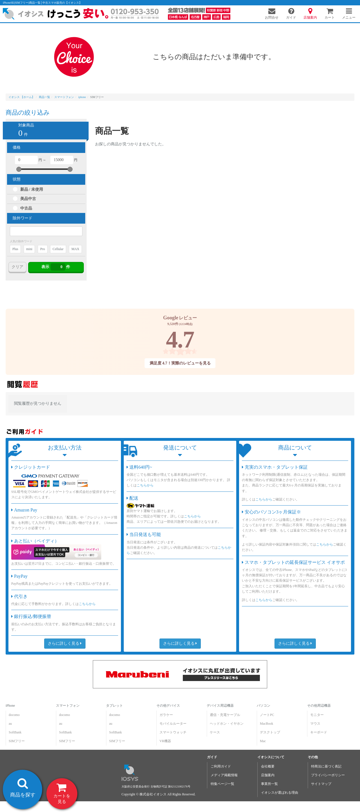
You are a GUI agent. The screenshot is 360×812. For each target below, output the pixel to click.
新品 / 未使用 (31, 189)
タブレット (114, 706)
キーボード (318, 732)
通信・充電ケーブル (225, 715)
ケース (215, 732)
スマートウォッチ (172, 732)
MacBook (266, 724)
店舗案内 (267, 775)
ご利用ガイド (221, 766)
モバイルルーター (172, 724)
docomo (14, 715)
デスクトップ (270, 732)
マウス (315, 724)
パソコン (263, 706)
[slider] (18, 169)
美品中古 (28, 199)
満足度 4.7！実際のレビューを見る (179, 363)
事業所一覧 (269, 784)
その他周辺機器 (319, 706)
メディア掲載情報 (224, 775)
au (10, 724)
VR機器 (165, 741)
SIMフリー (17, 741)
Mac (263, 741)
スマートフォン (68, 706)
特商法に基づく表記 (326, 766)
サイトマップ (321, 784)
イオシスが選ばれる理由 (279, 793)
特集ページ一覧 (222, 784)
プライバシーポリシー (328, 775)
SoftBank (15, 732)
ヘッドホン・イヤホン (227, 724)
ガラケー (166, 715)
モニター (317, 715)
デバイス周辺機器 (220, 706)
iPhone (10, 706)
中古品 (26, 208)
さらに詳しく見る (65, 643)
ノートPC (267, 715)
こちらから (87, 604)
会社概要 (267, 766)
